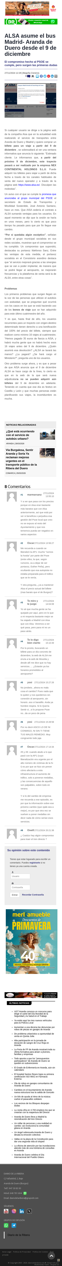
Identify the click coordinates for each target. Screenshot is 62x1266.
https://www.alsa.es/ (29, 185)
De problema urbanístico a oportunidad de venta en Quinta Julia (34, 1035)
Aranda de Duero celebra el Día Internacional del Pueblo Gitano (29, 1156)
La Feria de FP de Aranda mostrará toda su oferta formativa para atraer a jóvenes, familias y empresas (34, 1051)
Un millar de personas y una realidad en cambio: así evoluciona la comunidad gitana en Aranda (33, 1125)
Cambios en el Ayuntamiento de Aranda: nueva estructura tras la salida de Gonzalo (34, 1091)
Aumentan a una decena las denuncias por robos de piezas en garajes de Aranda (34, 1028)
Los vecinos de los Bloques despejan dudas (31, 1104)
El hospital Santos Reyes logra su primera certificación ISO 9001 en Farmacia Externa (34, 1076)
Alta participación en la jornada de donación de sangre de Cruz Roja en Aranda (31, 1042)
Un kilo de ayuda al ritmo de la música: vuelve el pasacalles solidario (32, 1097)
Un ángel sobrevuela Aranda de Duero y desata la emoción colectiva (33, 1133)
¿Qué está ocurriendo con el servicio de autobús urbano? (20, 435)
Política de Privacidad (22, 1252)
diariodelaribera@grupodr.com (24, 1198)
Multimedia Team (41, 1264)
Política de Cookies (40, 1252)
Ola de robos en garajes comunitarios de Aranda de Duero (33, 1084)
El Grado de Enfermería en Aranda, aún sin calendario (34, 1068)
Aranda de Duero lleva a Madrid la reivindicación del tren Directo (30, 1118)
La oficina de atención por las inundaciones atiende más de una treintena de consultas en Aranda (34, 1148)
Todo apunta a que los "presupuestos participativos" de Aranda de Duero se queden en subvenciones (32, 1060)
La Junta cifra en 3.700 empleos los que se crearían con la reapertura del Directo (34, 1111)
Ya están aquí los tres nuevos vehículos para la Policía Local (33, 1021)
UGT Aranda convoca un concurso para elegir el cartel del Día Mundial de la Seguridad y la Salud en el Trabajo (33, 1013)
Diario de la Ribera (19, 1235)
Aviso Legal (6, 1252)
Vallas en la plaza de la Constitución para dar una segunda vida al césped (33, 1140)
